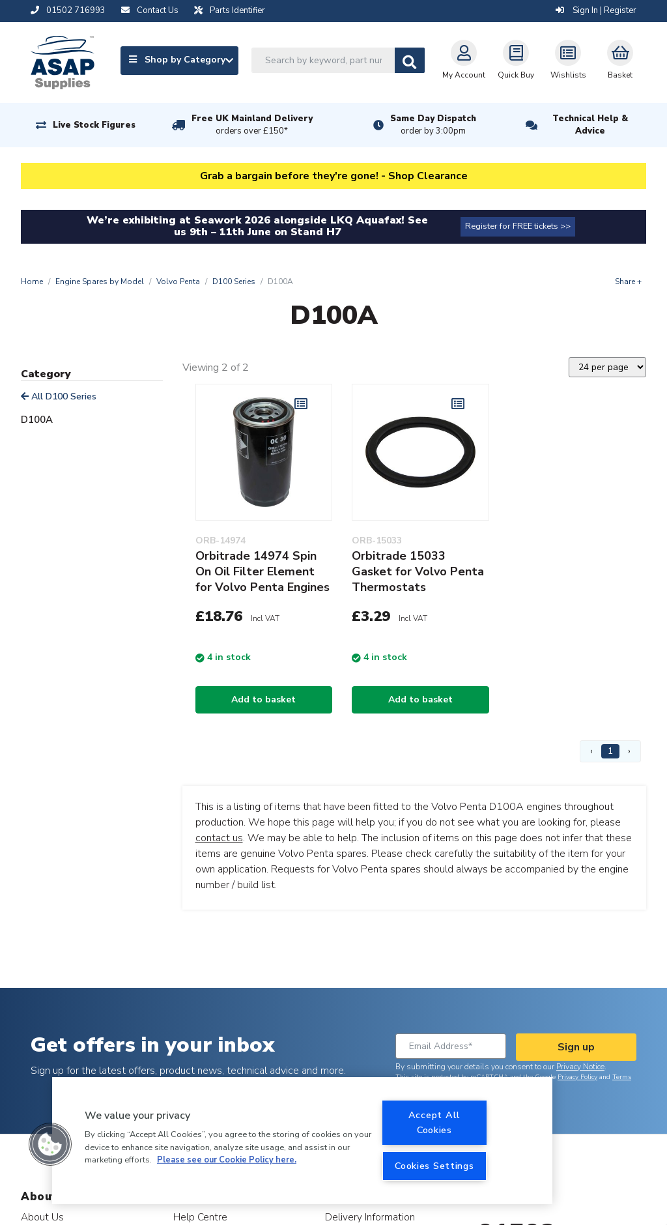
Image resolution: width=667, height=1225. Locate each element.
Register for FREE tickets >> (518, 226)
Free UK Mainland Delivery (252, 125)
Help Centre (200, 1217)
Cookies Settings (434, 1165)
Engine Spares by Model (99, 281)
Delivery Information (370, 1217)
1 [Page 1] (610, 751)
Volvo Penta (178, 281)
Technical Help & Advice (590, 125)
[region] (302, 1140)
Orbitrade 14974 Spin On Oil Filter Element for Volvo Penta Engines (262, 571)
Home (32, 281)
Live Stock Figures (94, 125)
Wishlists (568, 60)
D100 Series (233, 281)
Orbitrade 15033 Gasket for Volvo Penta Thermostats (418, 571)
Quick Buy (516, 60)
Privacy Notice (580, 1066)
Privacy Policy (577, 1077)
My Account (463, 60)
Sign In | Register (596, 10)
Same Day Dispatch (433, 125)
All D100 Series (58, 396)
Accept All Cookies (434, 1122)
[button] (50, 1144)
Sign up (576, 1047)
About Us (42, 1217)
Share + (628, 281)
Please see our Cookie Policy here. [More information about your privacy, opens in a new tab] (226, 1160)
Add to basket (263, 699)
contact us (219, 838)
